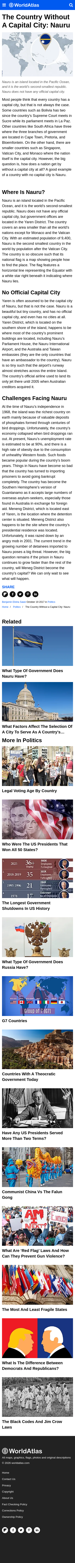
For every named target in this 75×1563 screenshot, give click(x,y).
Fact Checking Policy (14, 1504)
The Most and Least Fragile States (34, 1309)
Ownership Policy (12, 1516)
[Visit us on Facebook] (13, 1530)
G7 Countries (14, 1021)
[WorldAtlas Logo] (25, 5)
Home (5, 1472)
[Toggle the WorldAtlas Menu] (4, 5)
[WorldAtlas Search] (71, 5)
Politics (51, 602)
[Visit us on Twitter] (21, 1530)
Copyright (8, 1491)
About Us (7, 1497)
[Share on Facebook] (13, 594)
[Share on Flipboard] (5, 594)
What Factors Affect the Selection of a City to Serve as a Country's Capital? (37, 732)
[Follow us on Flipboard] (5, 1530)
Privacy (6, 1485)
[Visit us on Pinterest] (29, 1530)
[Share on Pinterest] (28, 594)
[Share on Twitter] (20, 594)
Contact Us (8, 1479)
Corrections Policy (13, 1510)
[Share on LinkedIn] (35, 594)
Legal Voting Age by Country (29, 791)
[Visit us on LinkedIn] (37, 1530)
